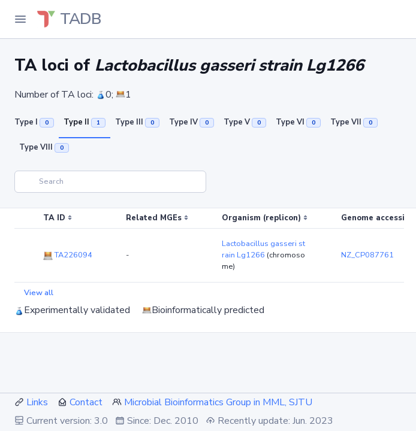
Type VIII (44, 147)
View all (38, 292)
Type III (137, 122)
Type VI (298, 122)
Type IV (191, 122)
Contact (86, 402)
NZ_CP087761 (367, 255)
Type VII (354, 122)
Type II (84, 122)
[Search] (110, 182)
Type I (34, 122)
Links (37, 402)
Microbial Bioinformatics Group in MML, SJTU (218, 402)
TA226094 (67, 255)
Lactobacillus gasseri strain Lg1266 (263, 249)
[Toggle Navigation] (20, 19)
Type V (245, 122)
